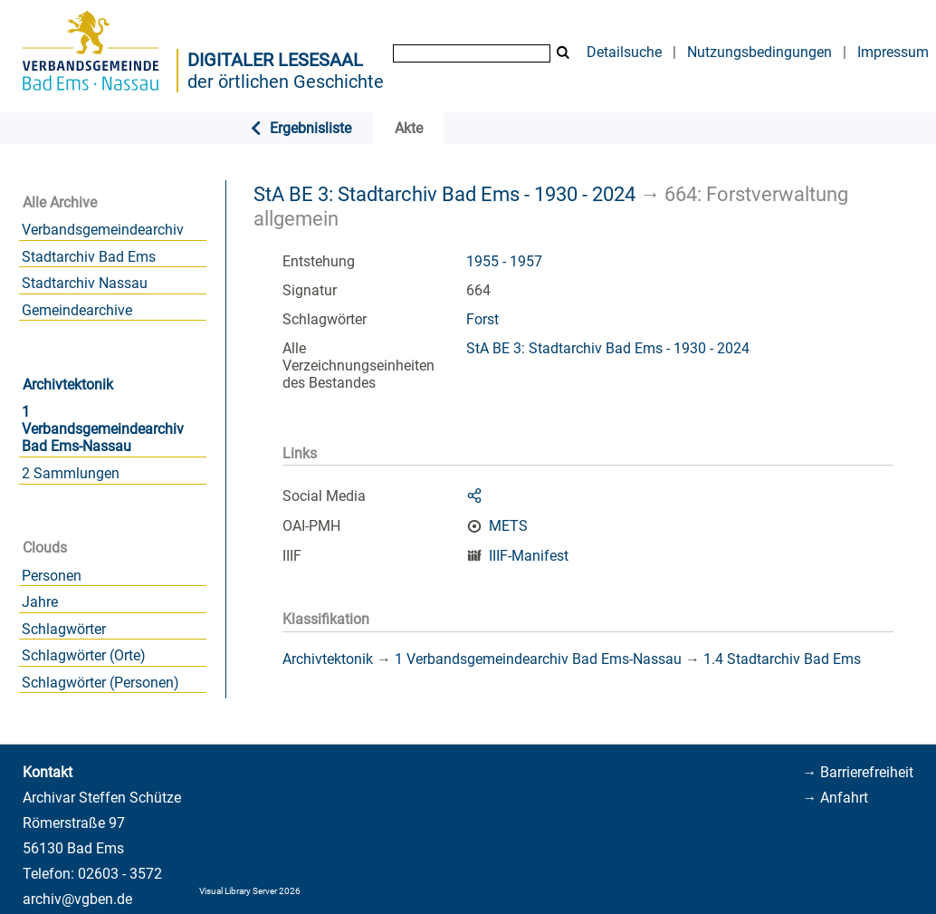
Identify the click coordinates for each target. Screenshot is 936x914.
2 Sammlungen (70, 473)
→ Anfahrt (835, 797)
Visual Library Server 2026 (250, 891)
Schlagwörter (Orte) (84, 655)
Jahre (40, 602)
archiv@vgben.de (77, 899)
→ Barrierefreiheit (857, 772)
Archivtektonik (68, 384)
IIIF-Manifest (528, 555)
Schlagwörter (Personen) (100, 682)
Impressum (893, 52)
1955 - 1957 (504, 261)
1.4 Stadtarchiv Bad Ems (782, 659)
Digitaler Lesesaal (275, 60)
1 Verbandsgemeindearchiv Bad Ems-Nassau (103, 429)
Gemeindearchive (77, 310)
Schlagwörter (64, 629)
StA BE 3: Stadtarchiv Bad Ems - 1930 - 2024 (444, 194)
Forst (482, 319)
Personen (51, 575)
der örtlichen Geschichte (285, 81)
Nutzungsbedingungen (759, 52)
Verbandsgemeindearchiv (103, 229)
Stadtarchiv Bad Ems (89, 256)
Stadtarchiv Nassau (85, 283)
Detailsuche (624, 52)
